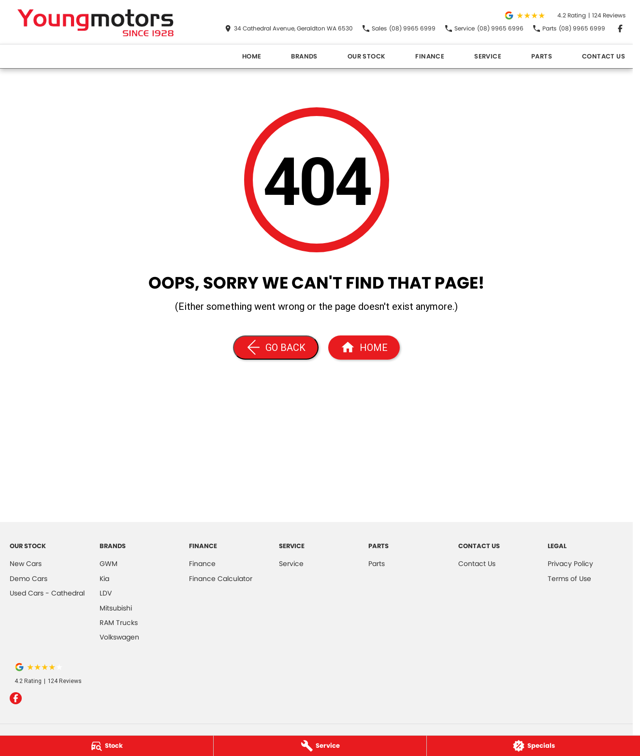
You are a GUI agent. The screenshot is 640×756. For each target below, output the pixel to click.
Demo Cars (28, 578)
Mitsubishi (116, 608)
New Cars (26, 563)
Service (487, 56)
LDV (106, 593)
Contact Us (603, 56)
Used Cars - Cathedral (47, 593)
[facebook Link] (620, 28)
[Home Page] (96, 22)
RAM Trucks (119, 622)
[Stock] (106, 746)
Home (252, 56)
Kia (104, 578)
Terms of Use (569, 578)
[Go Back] (276, 347)
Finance (429, 56)
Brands (304, 56)
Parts (541, 56)
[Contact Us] (289, 28)
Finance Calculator (220, 578)
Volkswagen (119, 637)
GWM (108, 563)
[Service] (320, 746)
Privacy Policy (570, 563)
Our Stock (367, 56)
